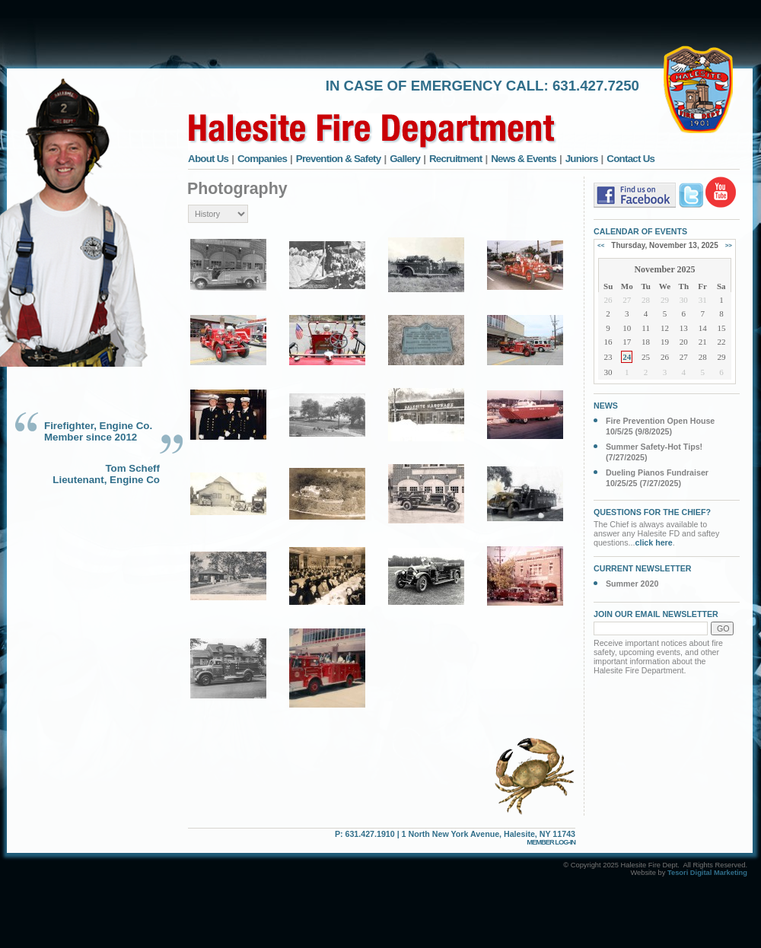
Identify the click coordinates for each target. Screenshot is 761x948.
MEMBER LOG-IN (551, 842)
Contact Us (630, 158)
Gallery (405, 158)
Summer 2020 (632, 583)
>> (728, 245)
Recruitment (455, 158)
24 (626, 356)
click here (654, 542)
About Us (208, 158)
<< (600, 245)
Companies (262, 158)
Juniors (581, 158)
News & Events (523, 158)
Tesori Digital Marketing (707, 872)
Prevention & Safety (338, 158)
